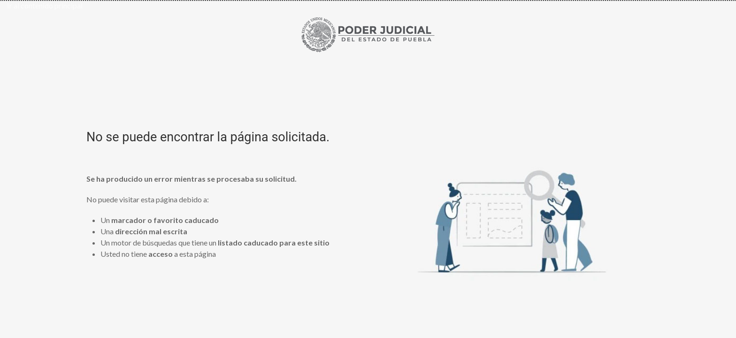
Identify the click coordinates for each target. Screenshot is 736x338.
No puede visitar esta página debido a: (147, 199)
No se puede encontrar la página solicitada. (208, 137)
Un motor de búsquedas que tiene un (215, 242)
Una (143, 231)
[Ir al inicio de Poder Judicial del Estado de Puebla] (368, 33)
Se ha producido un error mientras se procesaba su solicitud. (191, 178)
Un (159, 219)
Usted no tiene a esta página (158, 253)
